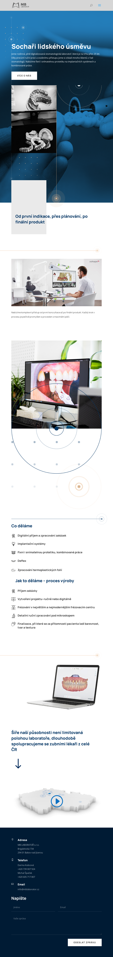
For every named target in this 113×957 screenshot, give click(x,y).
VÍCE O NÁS (24, 75)
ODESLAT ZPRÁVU (84, 942)
